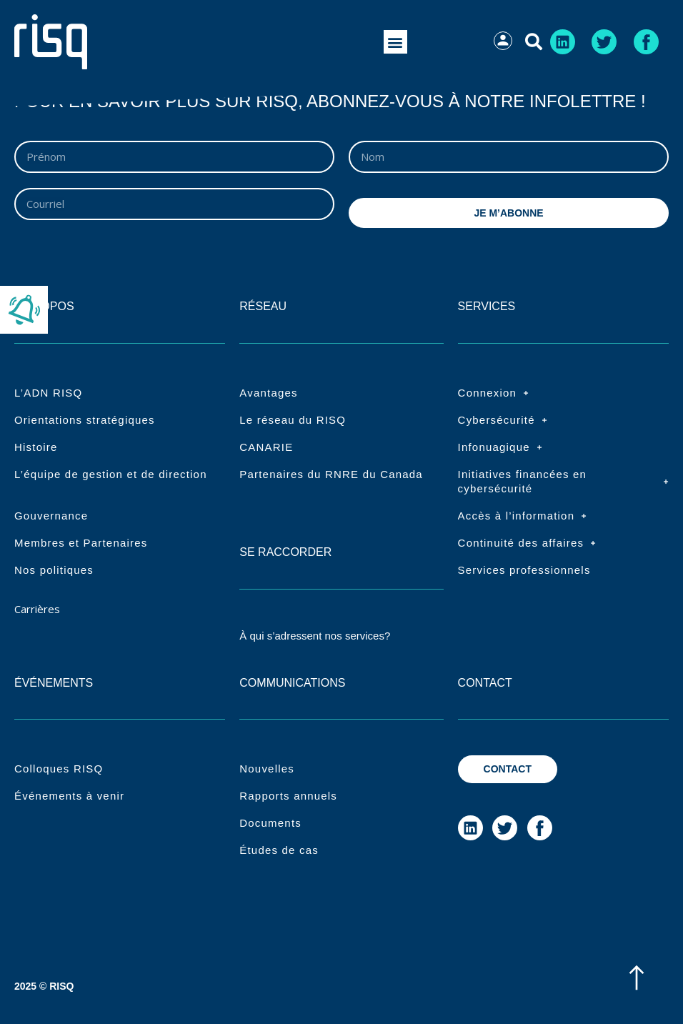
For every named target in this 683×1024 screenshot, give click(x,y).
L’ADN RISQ (48, 393)
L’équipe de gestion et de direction (110, 474)
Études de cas (279, 850)
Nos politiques (54, 570)
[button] (395, 42)
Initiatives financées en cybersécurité (563, 481)
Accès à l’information (522, 516)
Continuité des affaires (527, 543)
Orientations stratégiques (84, 420)
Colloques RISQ (58, 768)
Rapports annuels (288, 796)
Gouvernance (51, 515)
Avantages (268, 393)
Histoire (35, 447)
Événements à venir (69, 796)
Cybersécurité (502, 420)
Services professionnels (524, 570)
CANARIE (266, 447)
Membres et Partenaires (80, 543)
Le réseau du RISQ (292, 420)
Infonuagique (500, 447)
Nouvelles (266, 768)
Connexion (493, 393)
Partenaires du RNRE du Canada (331, 474)
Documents (270, 823)
